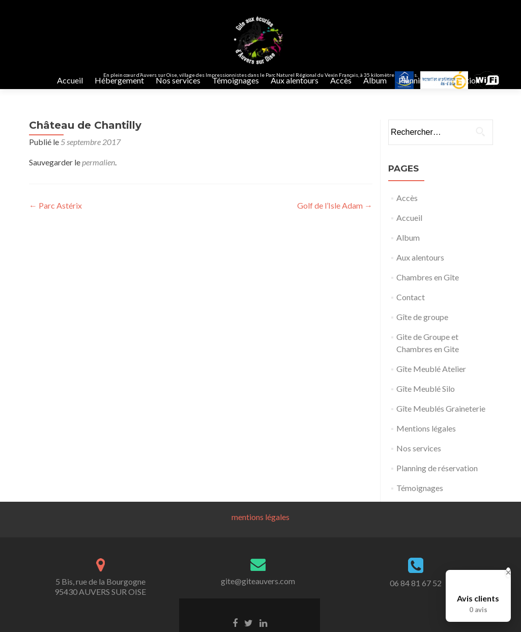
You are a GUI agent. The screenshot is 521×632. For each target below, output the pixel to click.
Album (375, 80)
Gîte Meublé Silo (425, 399)
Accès (341, 80)
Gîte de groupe (422, 327)
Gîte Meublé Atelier (431, 379)
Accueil (70, 80)
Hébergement (119, 80)
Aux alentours (295, 80)
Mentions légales (426, 438)
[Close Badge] (508, 572)
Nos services (178, 80)
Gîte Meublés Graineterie (440, 418)
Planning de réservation (439, 80)
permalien (98, 172)
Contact (410, 307)
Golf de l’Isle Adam (334, 215)
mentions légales (260, 527)
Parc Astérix (55, 215)
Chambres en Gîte (427, 287)
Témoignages (235, 80)
